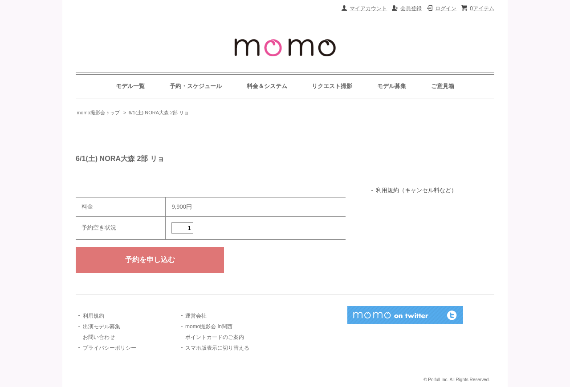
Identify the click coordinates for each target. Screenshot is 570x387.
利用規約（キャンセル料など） (416, 190)
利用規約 (93, 316)
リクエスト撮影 (332, 86)
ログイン (445, 8)
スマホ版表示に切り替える (217, 348)
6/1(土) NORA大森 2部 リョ (159, 112)
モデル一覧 (130, 86)
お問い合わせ (99, 337)
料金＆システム (267, 86)
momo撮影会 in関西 (208, 326)
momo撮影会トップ (98, 112)
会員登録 (411, 8)
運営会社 (196, 316)
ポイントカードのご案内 (214, 337)
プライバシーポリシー (109, 348)
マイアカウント (368, 8)
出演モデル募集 (101, 326)
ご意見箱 (442, 86)
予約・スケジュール (196, 86)
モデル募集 (391, 86)
